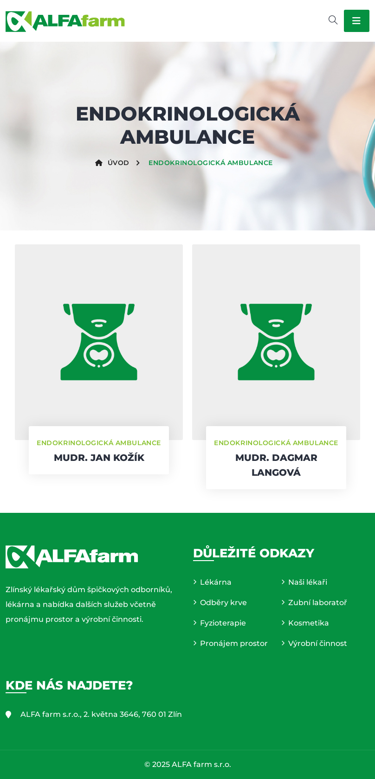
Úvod (112, 163)
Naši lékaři (307, 582)
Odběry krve (223, 602)
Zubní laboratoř (317, 602)
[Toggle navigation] (356, 21)
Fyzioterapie (223, 623)
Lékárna (216, 582)
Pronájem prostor (234, 643)
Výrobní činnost (317, 643)
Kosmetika (308, 623)
